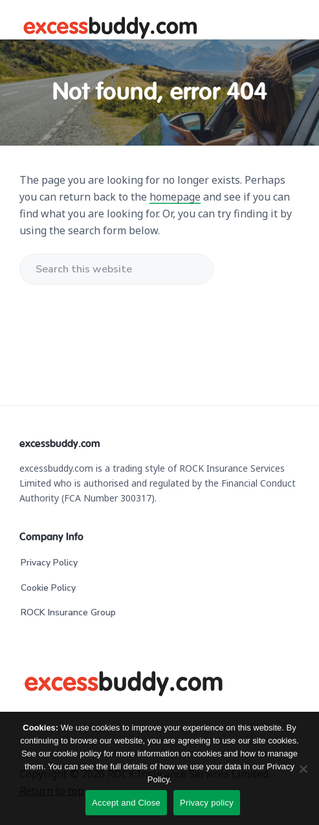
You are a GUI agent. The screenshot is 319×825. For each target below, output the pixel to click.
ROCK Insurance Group (68, 612)
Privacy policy (207, 803)
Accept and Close (126, 803)
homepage (175, 197)
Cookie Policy (48, 588)
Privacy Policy (49, 562)
